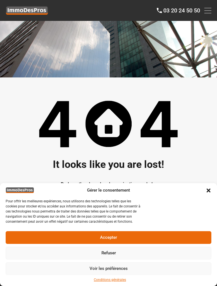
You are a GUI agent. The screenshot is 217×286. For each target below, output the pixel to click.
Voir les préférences (109, 268)
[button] (208, 190)
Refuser (108, 252)
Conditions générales (110, 280)
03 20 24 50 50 (181, 10)
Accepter (108, 237)
